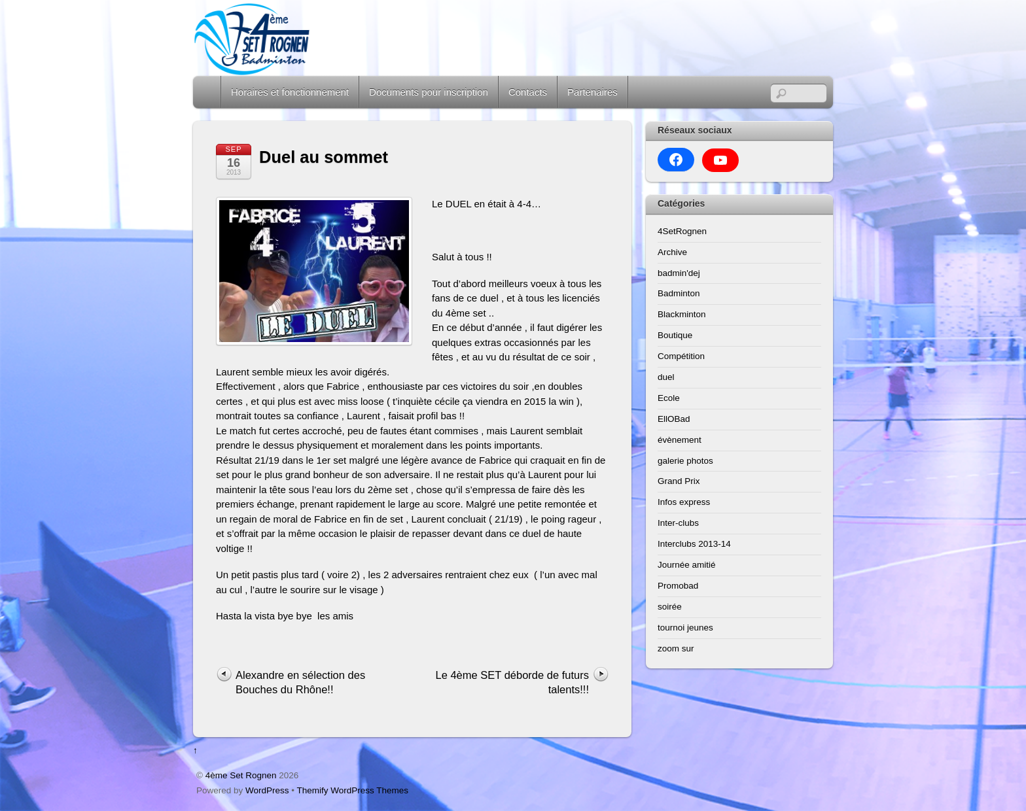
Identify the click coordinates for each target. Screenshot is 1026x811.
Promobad (678, 586)
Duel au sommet (323, 157)
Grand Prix (679, 481)
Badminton (679, 293)
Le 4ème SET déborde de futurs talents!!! (512, 682)
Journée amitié (687, 565)
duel (666, 377)
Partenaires (592, 91)
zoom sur (676, 648)
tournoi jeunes (685, 627)
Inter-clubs (678, 523)
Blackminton (682, 314)
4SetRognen (682, 231)
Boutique (675, 335)
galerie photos (685, 461)
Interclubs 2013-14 (694, 544)
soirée (670, 607)
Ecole (669, 398)
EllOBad (674, 419)
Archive (672, 252)
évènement (679, 440)
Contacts (527, 91)
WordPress (267, 790)
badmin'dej (679, 273)
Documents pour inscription (428, 91)
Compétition (681, 356)
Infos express (684, 502)
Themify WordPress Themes (353, 790)
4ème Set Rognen (241, 775)
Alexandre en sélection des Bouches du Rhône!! (300, 682)
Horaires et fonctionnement (290, 91)
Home (208, 92)
